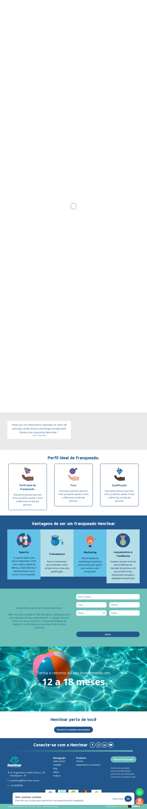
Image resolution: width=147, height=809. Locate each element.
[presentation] (96, 623)
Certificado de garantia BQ (122, 774)
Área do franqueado (123, 759)
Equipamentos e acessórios (88, 765)
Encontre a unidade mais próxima (73, 729)
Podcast (57, 775)
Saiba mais (117, 798)
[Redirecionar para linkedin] (104, 745)
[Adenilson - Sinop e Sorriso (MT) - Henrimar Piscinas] (108, 343)
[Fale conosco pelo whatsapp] (139, 792)
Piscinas (79, 761)
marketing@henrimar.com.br (24, 780)
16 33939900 (16, 785)
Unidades (57, 765)
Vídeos (56, 772)
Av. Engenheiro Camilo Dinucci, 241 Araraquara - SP (27, 774)
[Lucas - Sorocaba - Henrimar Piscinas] (39, 408)
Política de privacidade (121, 771)
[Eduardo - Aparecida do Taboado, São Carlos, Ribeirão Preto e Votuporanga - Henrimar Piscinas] (39, 343)
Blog (55, 768)
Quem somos (59, 761)
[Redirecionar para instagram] (98, 745)
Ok (128, 798)
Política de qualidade (120, 768)
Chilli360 (123, 806)
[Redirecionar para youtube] (110, 745)
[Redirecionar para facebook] (92, 745)
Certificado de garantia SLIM (123, 777)
